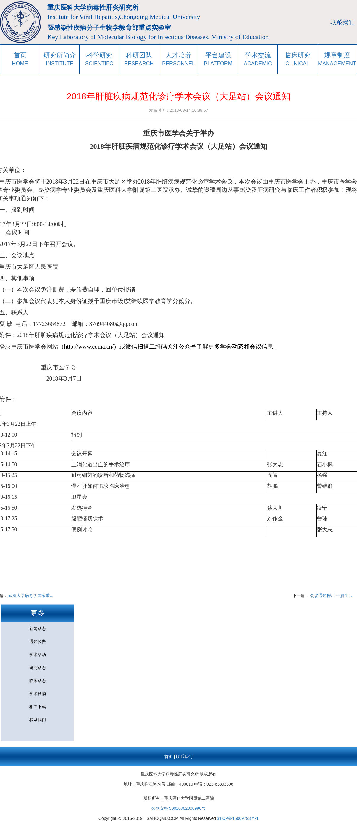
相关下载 (37, 706)
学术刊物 (37, 693)
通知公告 (37, 641)
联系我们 (342, 22)
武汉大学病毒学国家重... (30, 595)
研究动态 (37, 667)
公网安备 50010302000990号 (178, 808)
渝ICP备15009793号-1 (238, 818)
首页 (168, 756)
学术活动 (37, 654)
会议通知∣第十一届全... (331, 595)
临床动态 (37, 680)
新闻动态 (37, 628)
